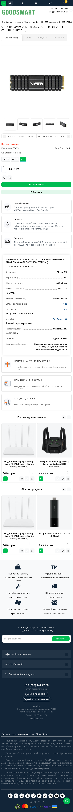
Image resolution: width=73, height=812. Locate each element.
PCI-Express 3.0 (60, 319)
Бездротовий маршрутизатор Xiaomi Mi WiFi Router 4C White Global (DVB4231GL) (19, 464)
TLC (65, 309)
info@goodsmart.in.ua (58, 11)
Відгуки (42, 37)
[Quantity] (4, 168)
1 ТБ (65, 304)
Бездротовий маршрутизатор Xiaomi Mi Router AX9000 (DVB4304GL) (54, 464)
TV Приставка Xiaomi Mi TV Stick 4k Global (54, 534)
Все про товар (11, 37)
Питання (59, 37)
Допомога (36, 192)
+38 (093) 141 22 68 (59, 8)
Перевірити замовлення (36, 699)
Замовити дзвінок (36, 693)
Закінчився (36, 184)
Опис (28, 37)
